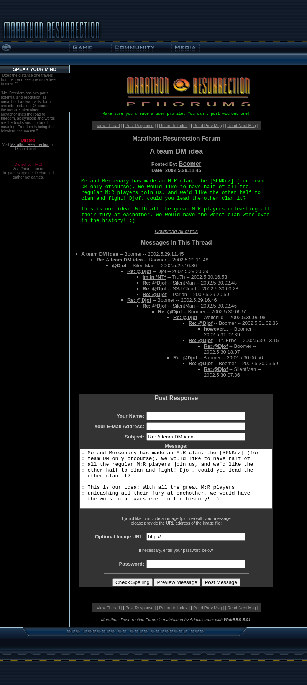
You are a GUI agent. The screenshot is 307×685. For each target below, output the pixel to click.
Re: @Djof (139, 271)
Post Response (139, 125)
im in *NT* (154, 277)
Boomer (190, 163)
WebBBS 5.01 (237, 631)
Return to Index (173, 125)
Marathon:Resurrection (29, 144)
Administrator (202, 631)
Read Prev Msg (207, 125)
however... (216, 329)
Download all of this (176, 231)
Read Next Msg (241, 125)
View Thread (108, 125)
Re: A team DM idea (120, 260)
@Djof (119, 265)
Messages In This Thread (176, 242)
